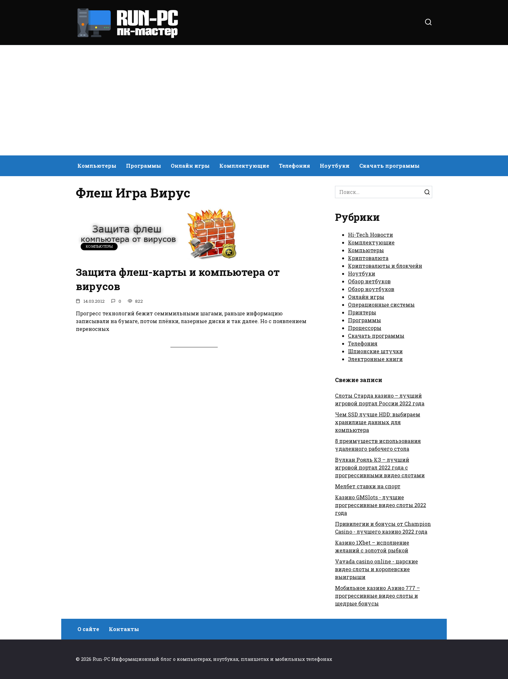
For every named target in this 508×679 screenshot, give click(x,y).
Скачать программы (389, 165)
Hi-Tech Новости (370, 234)
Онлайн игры (190, 165)
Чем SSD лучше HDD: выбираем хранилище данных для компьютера (377, 422)
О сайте (88, 629)
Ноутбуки (335, 165)
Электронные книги (375, 359)
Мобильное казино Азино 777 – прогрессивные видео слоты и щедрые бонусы (377, 595)
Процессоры (364, 327)
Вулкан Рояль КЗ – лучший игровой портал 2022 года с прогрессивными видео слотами (380, 467)
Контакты (124, 629)
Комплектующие (244, 165)
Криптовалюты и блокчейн (385, 265)
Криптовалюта (368, 258)
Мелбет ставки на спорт (367, 486)
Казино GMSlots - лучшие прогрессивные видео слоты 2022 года (380, 505)
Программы (143, 165)
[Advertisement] (254, 100)
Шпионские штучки (375, 351)
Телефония (294, 165)
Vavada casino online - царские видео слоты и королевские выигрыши (376, 569)
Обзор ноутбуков (371, 289)
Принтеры (362, 312)
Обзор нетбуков (369, 281)
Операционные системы (381, 304)
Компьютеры (96, 165)
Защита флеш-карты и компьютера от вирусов (178, 279)
